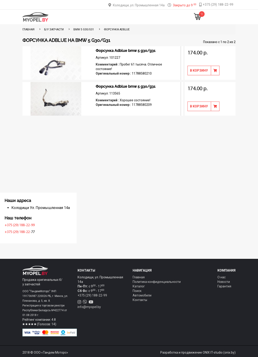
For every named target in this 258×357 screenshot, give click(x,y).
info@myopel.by (89, 307)
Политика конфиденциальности (157, 282)
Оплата (118, 17)
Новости (171, 17)
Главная (75, 17)
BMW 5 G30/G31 (83, 29)
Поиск (137, 291)
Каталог (90, 17)
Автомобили (142, 295)
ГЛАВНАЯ (28, 29)
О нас (221, 277)
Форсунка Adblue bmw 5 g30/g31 (126, 51)
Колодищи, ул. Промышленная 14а (139, 5)
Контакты (155, 17)
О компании (136, 17)
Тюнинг (104, 17)
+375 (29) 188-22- (37, 232)
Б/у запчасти (54, 29)
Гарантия (224, 286)
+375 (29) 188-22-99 (39, 225)
